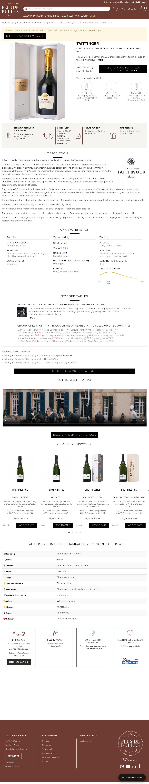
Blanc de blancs (64, 583)
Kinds (56, 15)
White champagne (66, 601)
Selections (73, 15)
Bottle (60, 559)
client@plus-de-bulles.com (16, 749)
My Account (46, 745)
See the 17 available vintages (24, 36)
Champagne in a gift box (69, 554)
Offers (93, 15)
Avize (77, 565)
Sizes (63, 15)
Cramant (85, 565)
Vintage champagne (67, 619)
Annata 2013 (63, 607)
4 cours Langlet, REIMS (14, 766)
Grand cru (62, 571)
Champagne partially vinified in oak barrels (77, 589)
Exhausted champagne (51, 757)
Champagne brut (65, 577)
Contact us (13, 756)
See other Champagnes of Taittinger (74, 371)
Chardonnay (63, 613)
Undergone (62, 595)
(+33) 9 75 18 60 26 (12, 741)
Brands (48, 15)
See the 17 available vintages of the (123, 69)
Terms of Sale (47, 749)
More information (18, 662)
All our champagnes (33, 15)
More (100, 60)
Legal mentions (85, 741)
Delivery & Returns (49, 753)
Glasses (85, 15)
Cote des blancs (65, 565)
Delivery (45, 741)
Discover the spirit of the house (74, 435)
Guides (45, 761)
